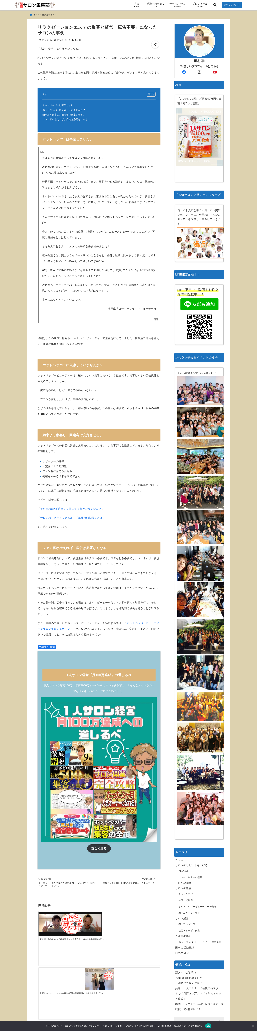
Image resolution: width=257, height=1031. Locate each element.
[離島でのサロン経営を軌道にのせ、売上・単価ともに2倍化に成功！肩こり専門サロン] (114, 918)
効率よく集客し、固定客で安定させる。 (63, 113)
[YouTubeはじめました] (84, 966)
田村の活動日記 (184, 906)
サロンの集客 (183, 847)
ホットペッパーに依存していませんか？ (63, 108)
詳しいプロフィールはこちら (199, 51)
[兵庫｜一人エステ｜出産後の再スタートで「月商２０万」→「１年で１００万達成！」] (144, 965)
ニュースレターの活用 (190, 836)
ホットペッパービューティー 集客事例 (199, 901)
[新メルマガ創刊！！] (53, 968)
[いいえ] (253, 1026)
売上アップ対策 (186, 883)
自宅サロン (182, 911)
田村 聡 (78, 39)
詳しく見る (99, 844)
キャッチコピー (186, 853)
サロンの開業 (183, 842)
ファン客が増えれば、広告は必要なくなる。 (66, 118)
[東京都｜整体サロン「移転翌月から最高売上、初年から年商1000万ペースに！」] (53, 914)
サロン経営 (182, 877)
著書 (136, 5)
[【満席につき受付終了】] (114, 967)
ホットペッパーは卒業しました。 (60, 103)
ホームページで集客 (189, 871)
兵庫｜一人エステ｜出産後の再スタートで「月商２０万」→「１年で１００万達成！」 (198, 952)
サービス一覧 (177, 5)
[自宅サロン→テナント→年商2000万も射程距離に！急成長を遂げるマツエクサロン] (84, 918)
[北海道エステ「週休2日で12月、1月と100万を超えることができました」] (144, 918)
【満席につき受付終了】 (190, 942)
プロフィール (200, 5)
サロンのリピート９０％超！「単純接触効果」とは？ (72, 516)
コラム (179, 819)
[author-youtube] (215, 57)
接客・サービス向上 (189, 889)
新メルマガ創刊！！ (187, 931)
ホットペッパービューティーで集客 (197, 865)
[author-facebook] (184, 57)
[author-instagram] (199, 57)
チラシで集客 (185, 859)
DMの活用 (183, 830)
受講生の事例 (154, 5)
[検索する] (220, 982)
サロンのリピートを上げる (191, 824)
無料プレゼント (232, 5)
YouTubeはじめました (188, 936)
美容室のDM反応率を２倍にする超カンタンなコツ (70, 507)
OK (208, 1026)
